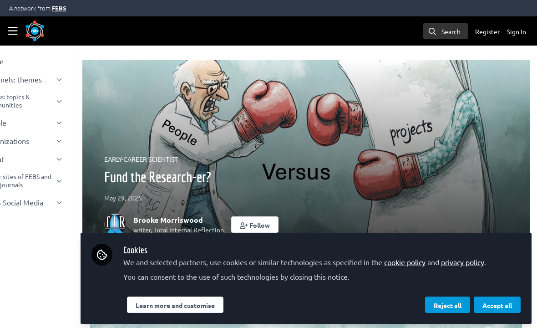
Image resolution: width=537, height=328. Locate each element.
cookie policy (445, 249)
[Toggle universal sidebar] (12, 31)
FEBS (59, 8)
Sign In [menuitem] (516, 31)
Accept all (497, 304)
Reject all (447, 304)
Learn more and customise (216, 304)
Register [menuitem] (487, 31)
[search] (445, 31)
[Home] (34, 31)
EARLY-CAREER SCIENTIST (182, 159)
